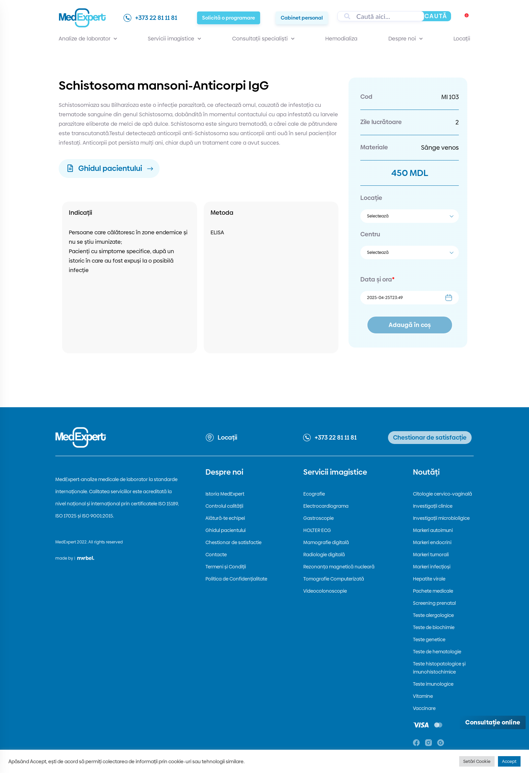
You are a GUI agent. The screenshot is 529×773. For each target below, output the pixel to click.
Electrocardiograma (326, 506)
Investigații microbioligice (441, 518)
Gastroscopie (318, 518)
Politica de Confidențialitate (236, 578)
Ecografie (314, 493)
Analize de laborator (88, 38)
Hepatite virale (429, 578)
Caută (435, 16)
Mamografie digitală (326, 542)
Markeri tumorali (431, 554)
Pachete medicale (433, 591)
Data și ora (377, 279)
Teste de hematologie (437, 651)
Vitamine (423, 696)
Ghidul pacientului (225, 530)
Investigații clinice (432, 506)
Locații (461, 38)
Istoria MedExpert (224, 493)
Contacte (216, 554)
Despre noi (405, 38)
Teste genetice (429, 639)
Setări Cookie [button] (477, 761)
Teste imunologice (433, 684)
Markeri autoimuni (433, 530)
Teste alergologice (433, 615)
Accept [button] (509, 761)
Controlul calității (224, 506)
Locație (371, 198)
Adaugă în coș (410, 325)
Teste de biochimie (433, 627)
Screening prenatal (434, 603)
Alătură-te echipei (225, 518)
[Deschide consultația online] (493, 722)
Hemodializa (341, 38)
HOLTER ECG (317, 530)
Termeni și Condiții (225, 566)
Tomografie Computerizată (333, 578)
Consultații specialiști (263, 38)
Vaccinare (424, 708)
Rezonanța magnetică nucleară (338, 566)
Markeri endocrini (432, 542)
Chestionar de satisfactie (233, 542)
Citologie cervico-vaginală (442, 493)
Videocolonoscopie (325, 591)
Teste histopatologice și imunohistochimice (439, 667)
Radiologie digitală (324, 554)
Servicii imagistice (174, 38)
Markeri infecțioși (431, 566)
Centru (370, 234)
